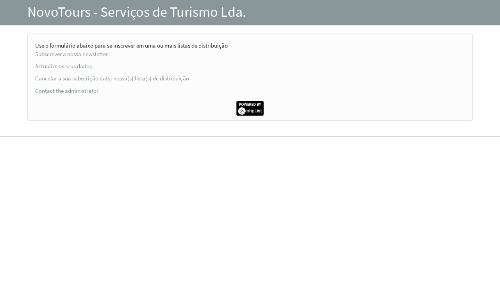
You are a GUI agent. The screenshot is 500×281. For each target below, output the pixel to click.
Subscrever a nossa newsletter (71, 54)
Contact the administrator (66, 90)
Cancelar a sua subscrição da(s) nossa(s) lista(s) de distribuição (112, 78)
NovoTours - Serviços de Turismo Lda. (136, 12)
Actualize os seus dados (63, 66)
